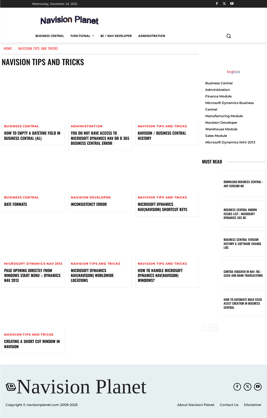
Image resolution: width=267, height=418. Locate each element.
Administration (86, 126)
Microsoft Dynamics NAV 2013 (33, 263)
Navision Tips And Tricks (162, 126)
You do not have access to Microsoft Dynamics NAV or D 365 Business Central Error (100, 138)
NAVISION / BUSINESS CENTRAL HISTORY (162, 135)
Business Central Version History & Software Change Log (242, 244)
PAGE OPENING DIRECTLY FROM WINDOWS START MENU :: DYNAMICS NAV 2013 (32, 275)
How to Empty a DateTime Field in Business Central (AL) (32, 135)
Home (8, 48)
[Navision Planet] (76, 386)
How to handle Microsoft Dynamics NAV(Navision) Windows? (160, 275)
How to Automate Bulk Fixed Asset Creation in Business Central (242, 303)
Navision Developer (91, 197)
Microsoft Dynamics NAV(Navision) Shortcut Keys (162, 206)
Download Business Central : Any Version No (243, 184)
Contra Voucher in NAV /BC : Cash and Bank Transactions (243, 273)
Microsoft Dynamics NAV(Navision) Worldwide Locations (92, 275)
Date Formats (15, 204)
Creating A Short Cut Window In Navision (32, 343)
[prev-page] (205, 327)
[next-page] (214, 327)
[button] (228, 36)
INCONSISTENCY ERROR (89, 204)
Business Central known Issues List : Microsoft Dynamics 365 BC (240, 214)
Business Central (21, 126)
